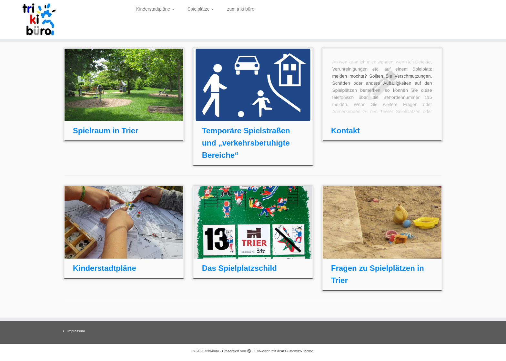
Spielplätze (200, 9)
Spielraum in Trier (105, 130)
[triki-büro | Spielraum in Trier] (58, 19)
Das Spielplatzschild (239, 268)
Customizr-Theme (299, 351)
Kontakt (345, 130)
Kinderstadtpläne (155, 9)
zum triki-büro (240, 9)
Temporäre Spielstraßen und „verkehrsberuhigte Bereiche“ (246, 142)
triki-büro (212, 351)
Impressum (76, 331)
